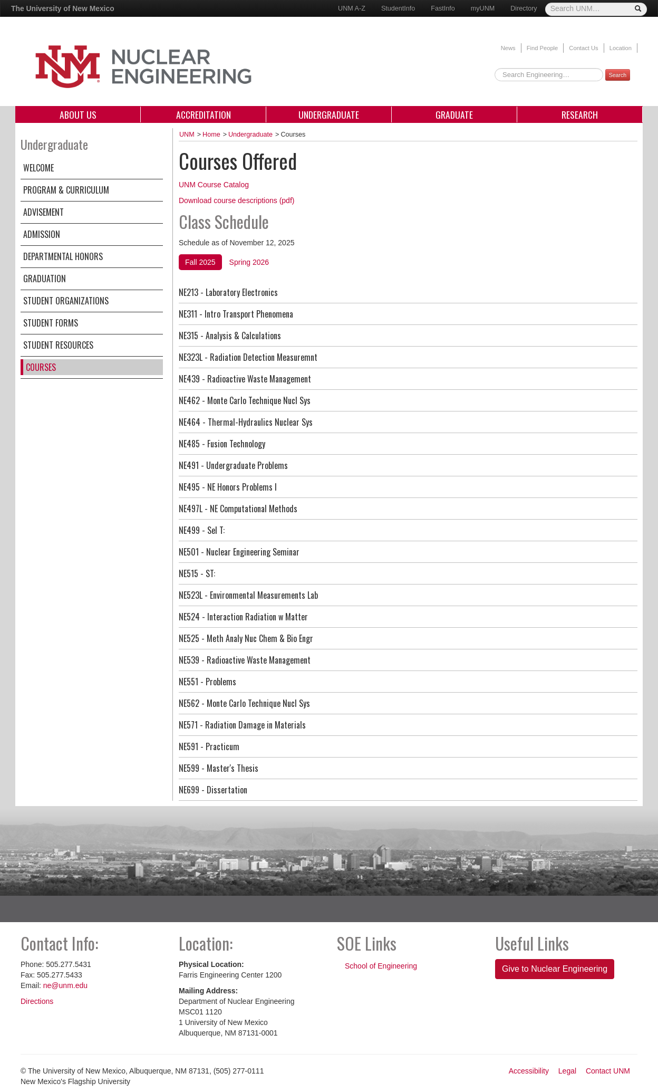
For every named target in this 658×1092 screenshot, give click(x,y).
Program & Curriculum (66, 190)
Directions (37, 1001)
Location (620, 48)
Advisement (43, 212)
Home (211, 134)
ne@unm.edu (65, 985)
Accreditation (203, 114)
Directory (523, 8)
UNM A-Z (351, 8)
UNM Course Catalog (214, 184)
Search (617, 75)
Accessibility (529, 1071)
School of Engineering (381, 966)
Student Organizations (66, 300)
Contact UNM (608, 1071)
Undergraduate (328, 114)
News (508, 48)
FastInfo (443, 8)
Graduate (454, 114)
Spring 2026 (249, 262)
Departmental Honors (63, 256)
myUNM (483, 8)
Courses (41, 367)
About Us (78, 114)
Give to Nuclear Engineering (554, 968)
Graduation (44, 278)
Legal (567, 1071)
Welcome (38, 167)
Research (580, 114)
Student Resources (58, 345)
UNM (187, 134)
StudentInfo (398, 8)
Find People (542, 48)
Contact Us (583, 48)
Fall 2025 (200, 262)
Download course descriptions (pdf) (236, 200)
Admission (41, 234)
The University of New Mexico (62, 8)
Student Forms (50, 323)
